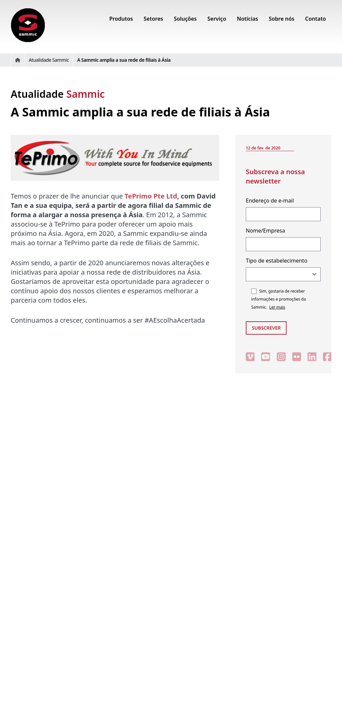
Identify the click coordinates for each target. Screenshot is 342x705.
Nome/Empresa (265, 230)
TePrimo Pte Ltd (151, 196)
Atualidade (58, 94)
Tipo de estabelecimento (276, 260)
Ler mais (277, 307)
